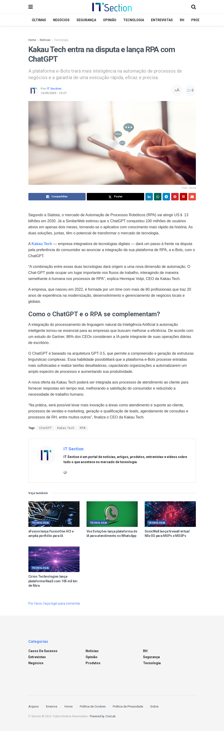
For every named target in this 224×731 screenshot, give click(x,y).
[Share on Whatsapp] (157, 196)
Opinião (109, 20)
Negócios (61, 20)
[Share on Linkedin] (149, 196)
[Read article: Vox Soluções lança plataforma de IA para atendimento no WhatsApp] (112, 514)
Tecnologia (133, 20)
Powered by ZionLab (102, 716)
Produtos (93, 663)
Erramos (51, 706)
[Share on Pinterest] (175, 196)
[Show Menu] (30, 7)
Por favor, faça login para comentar (54, 603)
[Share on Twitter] (115, 196)
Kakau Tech (65, 428)
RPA (83, 428)
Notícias (45, 40)
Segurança (86, 20)
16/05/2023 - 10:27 (53, 93)
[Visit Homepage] (112, 7)
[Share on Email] (192, 196)
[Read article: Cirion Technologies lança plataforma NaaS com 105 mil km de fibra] (54, 559)
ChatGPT (45, 428)
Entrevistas (162, 20)
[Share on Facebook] (57, 196)
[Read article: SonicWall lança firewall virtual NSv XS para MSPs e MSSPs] (170, 514)
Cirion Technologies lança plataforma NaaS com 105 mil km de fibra (53, 581)
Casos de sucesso (42, 651)
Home (32, 40)
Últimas (39, 20)
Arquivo (33, 706)
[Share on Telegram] (166, 196)
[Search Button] (193, 7)
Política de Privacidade (128, 706)
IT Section (54, 88)
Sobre (154, 706)
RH (182, 20)
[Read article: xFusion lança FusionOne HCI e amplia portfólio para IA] (54, 514)
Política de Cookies (93, 706)
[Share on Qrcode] (183, 196)
